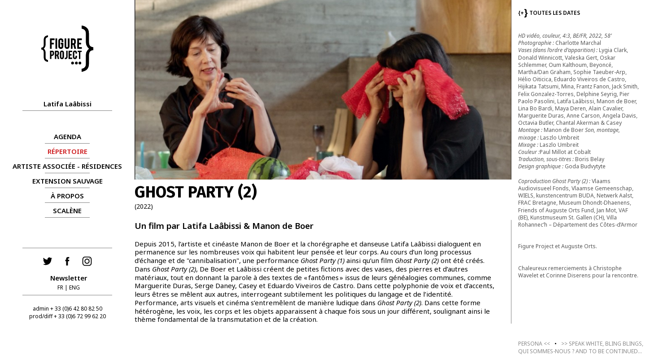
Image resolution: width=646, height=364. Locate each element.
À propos (67, 195)
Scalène (67, 210)
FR (60, 287)
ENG (74, 287)
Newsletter (68, 277)
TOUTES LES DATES (549, 13)
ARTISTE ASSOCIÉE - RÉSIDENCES (67, 166)
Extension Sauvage (67, 180)
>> (580, 347)
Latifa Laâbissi (68, 103)
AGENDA (67, 136)
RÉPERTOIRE (67, 151)
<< (534, 343)
